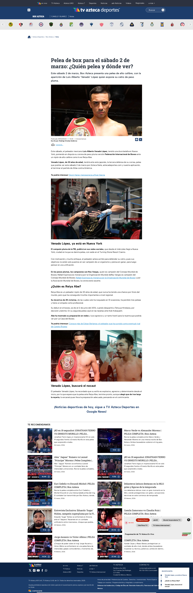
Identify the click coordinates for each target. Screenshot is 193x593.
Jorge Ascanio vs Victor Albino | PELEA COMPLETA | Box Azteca (74, 539)
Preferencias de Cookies (120, 579)
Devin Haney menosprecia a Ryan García (87, 175)
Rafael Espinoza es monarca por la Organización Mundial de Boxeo (105, 278)
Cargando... (59, 145)
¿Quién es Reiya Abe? (172, 581)
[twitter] (30, 571)
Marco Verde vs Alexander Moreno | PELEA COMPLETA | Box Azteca (142, 432)
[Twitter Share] (140, 139)
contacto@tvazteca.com (147, 568)
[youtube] (38, 571)
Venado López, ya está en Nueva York (176, 576)
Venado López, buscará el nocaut (173, 585)
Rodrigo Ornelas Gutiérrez (68, 141)
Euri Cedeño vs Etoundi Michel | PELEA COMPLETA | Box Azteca (74, 485)
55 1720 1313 (143, 570)
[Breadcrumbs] (30, 36)
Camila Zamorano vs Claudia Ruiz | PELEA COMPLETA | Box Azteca (142, 512)
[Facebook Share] (136, 139)
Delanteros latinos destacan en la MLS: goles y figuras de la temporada (144, 485)
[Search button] (163, 10)
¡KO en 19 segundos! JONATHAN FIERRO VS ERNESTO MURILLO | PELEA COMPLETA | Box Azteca (74, 432)
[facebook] (42, 571)
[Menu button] (37, 10)
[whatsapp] (46, 571)
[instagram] (34, 571)
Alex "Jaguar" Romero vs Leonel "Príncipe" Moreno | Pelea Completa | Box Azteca (73, 459)
